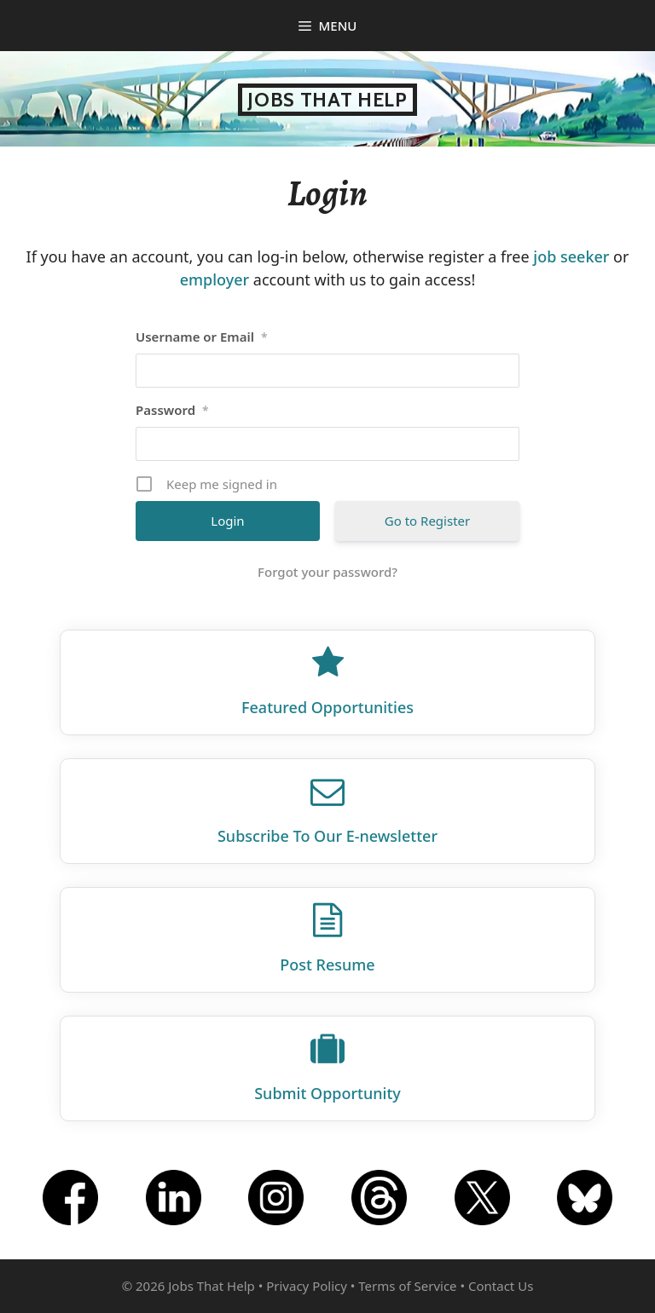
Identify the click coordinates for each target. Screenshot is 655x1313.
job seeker (571, 256)
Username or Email (202, 336)
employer (215, 279)
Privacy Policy (306, 1285)
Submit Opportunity (327, 1093)
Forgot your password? (327, 571)
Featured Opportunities (327, 707)
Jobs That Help (327, 100)
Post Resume (327, 964)
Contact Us (500, 1285)
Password (172, 409)
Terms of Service (407, 1285)
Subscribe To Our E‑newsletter (327, 836)
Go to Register (427, 520)
